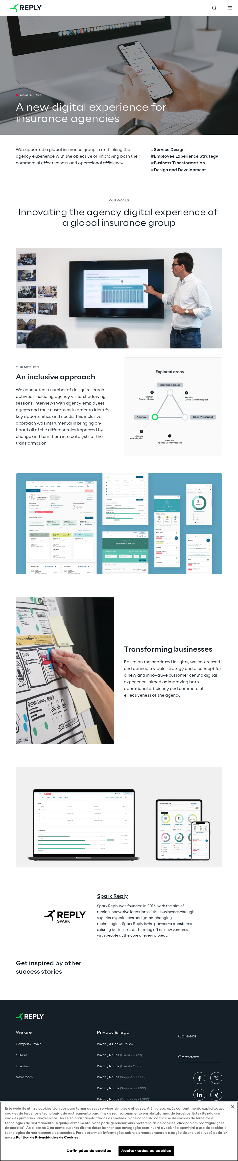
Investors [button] (23, 1066)
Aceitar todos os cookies (146, 1151)
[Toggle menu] (230, 8)
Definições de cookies (89, 1151)
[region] (119, 1131)
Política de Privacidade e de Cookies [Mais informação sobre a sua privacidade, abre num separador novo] (47, 1138)
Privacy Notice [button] (119, 1055)
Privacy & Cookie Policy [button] (115, 1044)
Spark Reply (112, 896)
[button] (200, 1036)
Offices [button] (21, 1055)
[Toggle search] (214, 8)
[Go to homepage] (26, 8)
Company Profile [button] (29, 1044)
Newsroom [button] (24, 1077)
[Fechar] (232, 1106)
